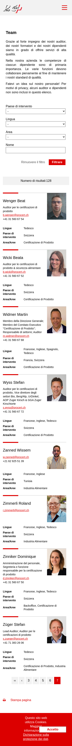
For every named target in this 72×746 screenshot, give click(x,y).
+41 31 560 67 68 (13, 340)
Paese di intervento (19, 106)
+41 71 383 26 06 (13, 642)
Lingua (10, 119)
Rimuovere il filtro (33, 162)
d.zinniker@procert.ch (16, 578)
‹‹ (15, 680)
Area (9, 132)
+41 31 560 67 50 (13, 582)
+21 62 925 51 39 (13, 461)
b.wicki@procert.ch (14, 271)
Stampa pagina (17, 700)
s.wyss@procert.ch (14, 407)
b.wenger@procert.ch (16, 215)
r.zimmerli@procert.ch (16, 510)
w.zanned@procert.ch (16, 457)
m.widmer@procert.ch (16, 335)
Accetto (52, 729)
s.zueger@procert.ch (15, 638)
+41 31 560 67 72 (13, 411)
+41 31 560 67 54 (13, 219)
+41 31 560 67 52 (13, 275)
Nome (10, 144)
